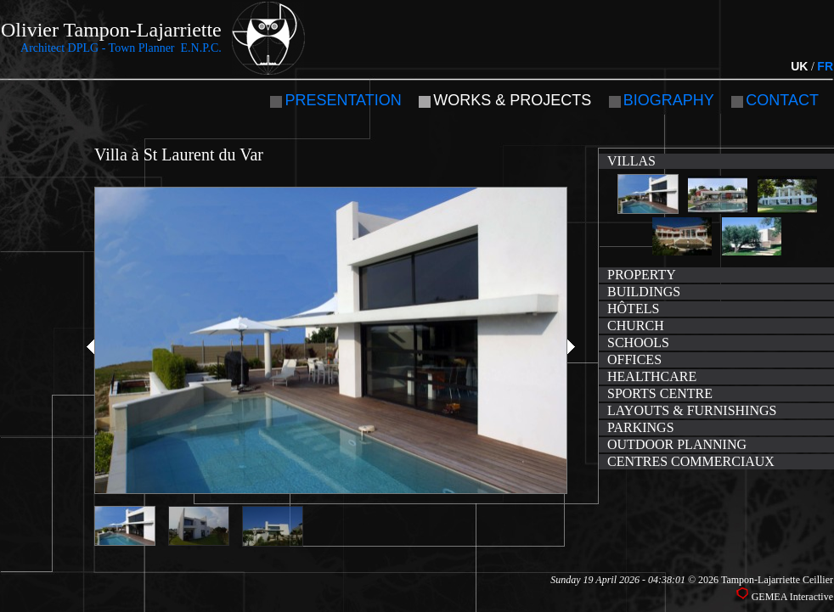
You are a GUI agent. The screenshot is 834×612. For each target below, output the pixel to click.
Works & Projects (512, 100)
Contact (782, 100)
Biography (668, 100)
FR (825, 66)
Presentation (343, 100)
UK (799, 66)
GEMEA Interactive (792, 597)
